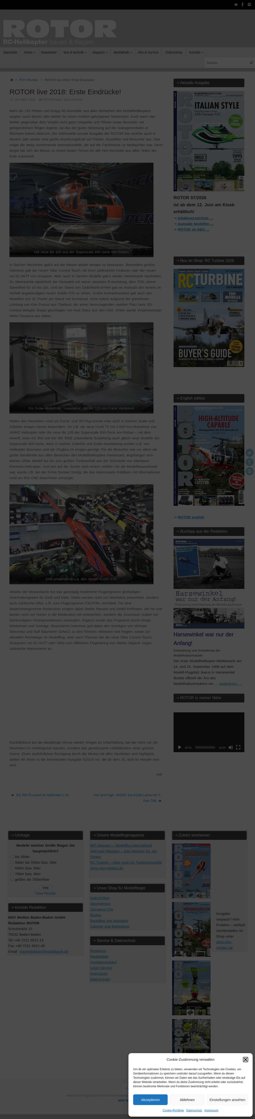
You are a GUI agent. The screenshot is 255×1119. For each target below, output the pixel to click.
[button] (245, 1059)
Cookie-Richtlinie (173, 1110)
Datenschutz (194, 1110)
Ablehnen (187, 1100)
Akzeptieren (150, 1100)
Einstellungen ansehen (227, 1100)
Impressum (211, 1110)
